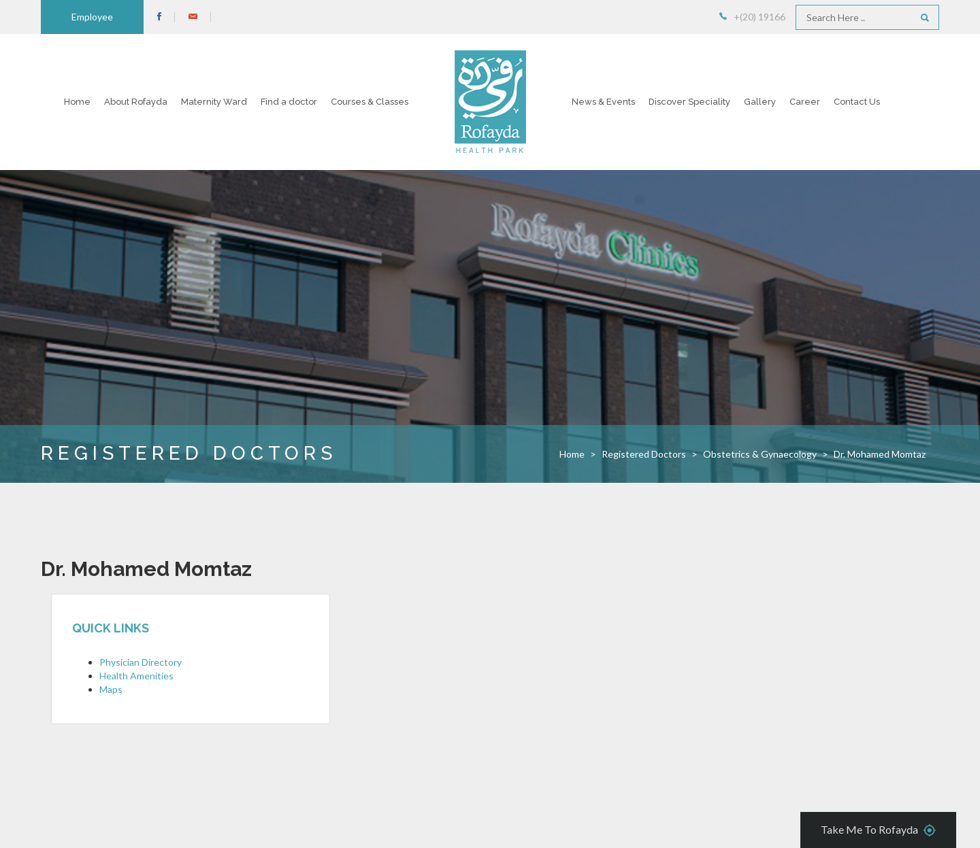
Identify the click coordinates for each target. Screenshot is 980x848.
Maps (110, 689)
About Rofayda (135, 102)
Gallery (760, 102)
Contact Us (857, 102)
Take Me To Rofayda (878, 830)
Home (77, 102)
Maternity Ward (214, 102)
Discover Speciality (689, 102)
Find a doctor (289, 102)
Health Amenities (136, 675)
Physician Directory (140, 662)
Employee (92, 16)
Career (804, 102)
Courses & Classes (369, 102)
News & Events (603, 102)
